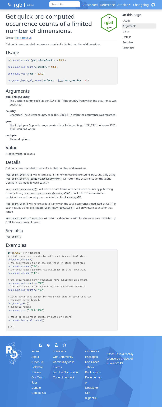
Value (126, 31)
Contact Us (39, 392)
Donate (36, 387)
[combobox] (64, 4)
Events (57, 367)
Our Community (63, 356)
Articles (122, 5)
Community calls (63, 362)
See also (128, 42)
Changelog (141, 5)
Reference (107, 5)
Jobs (35, 382)
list (60, 80)
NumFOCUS (114, 363)
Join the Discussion (65, 372)
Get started (89, 5)
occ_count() (13, 237)
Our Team (38, 377)
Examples (128, 48)
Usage (126, 20)
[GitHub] (153, 4)
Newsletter (92, 387)
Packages (91, 356)
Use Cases (92, 362)
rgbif (19, 4)
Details (127, 37)
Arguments (129, 26)
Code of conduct (63, 377)
